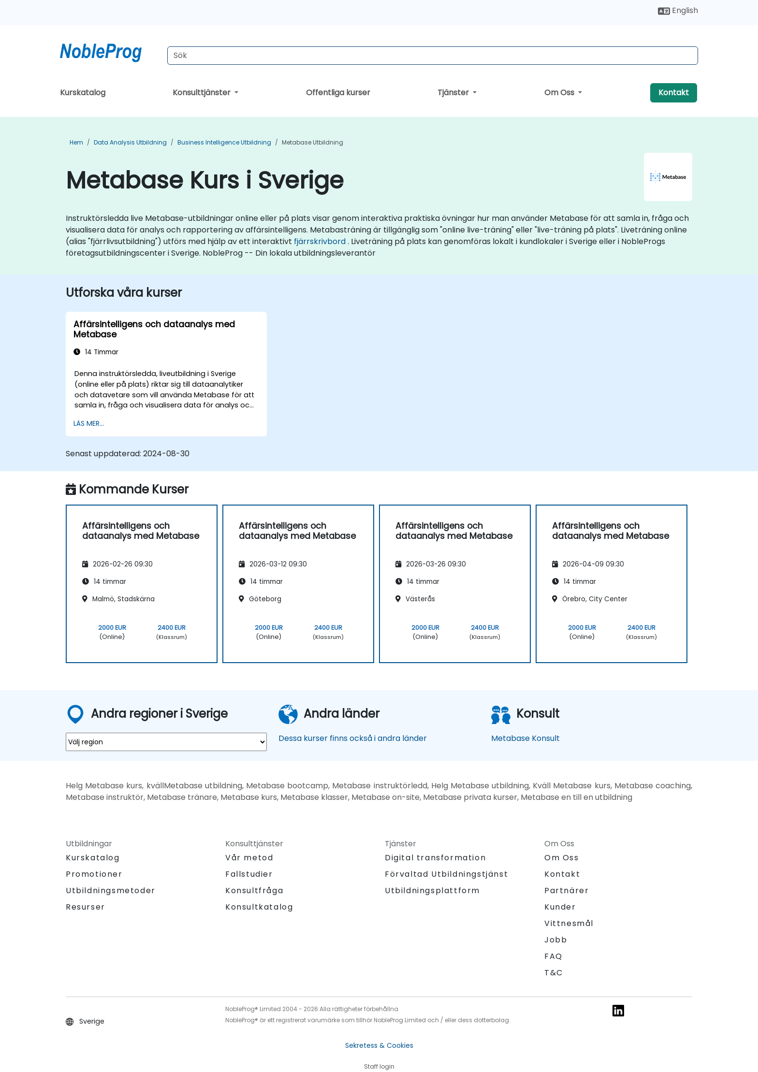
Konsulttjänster (203, 92)
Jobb (555, 939)
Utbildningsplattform (432, 890)
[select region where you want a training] (166, 742)
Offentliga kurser (338, 92)
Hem (76, 142)
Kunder (560, 907)
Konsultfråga (254, 890)
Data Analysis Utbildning (130, 142)
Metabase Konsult (525, 738)
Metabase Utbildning (312, 142)
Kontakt (673, 92)
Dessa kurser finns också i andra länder (352, 738)
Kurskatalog (82, 92)
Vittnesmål (569, 923)
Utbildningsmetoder (111, 890)
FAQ (553, 956)
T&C (553, 972)
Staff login (379, 1066)
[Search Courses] (432, 55)
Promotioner (94, 874)
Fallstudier (249, 874)
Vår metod (249, 857)
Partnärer (566, 890)
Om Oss (560, 92)
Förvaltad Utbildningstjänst (446, 874)
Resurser (85, 907)
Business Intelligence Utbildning (224, 142)
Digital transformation (435, 857)
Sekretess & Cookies (379, 1045)
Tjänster (454, 92)
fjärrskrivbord (320, 241)
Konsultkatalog (259, 907)
